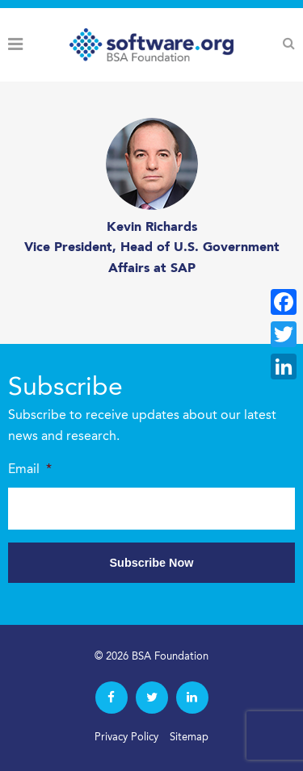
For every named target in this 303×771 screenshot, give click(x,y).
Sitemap (189, 737)
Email (30, 469)
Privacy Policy (126, 737)
